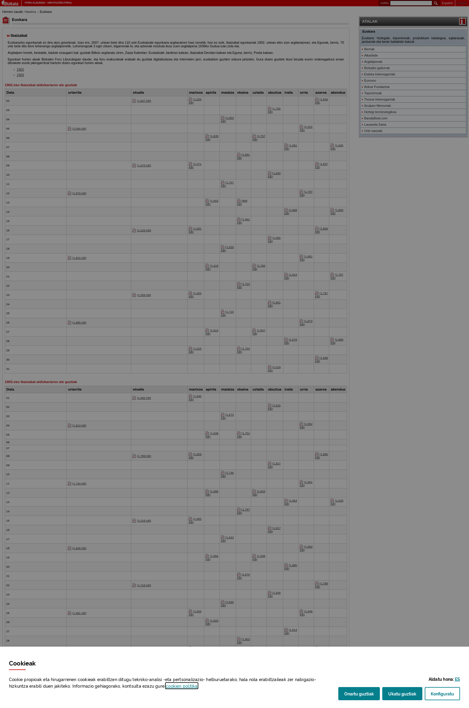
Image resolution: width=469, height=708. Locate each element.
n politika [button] (181, 686)
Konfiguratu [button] (445, 695)
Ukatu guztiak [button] (402, 693)
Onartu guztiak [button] (359, 693)
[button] (457, 679)
